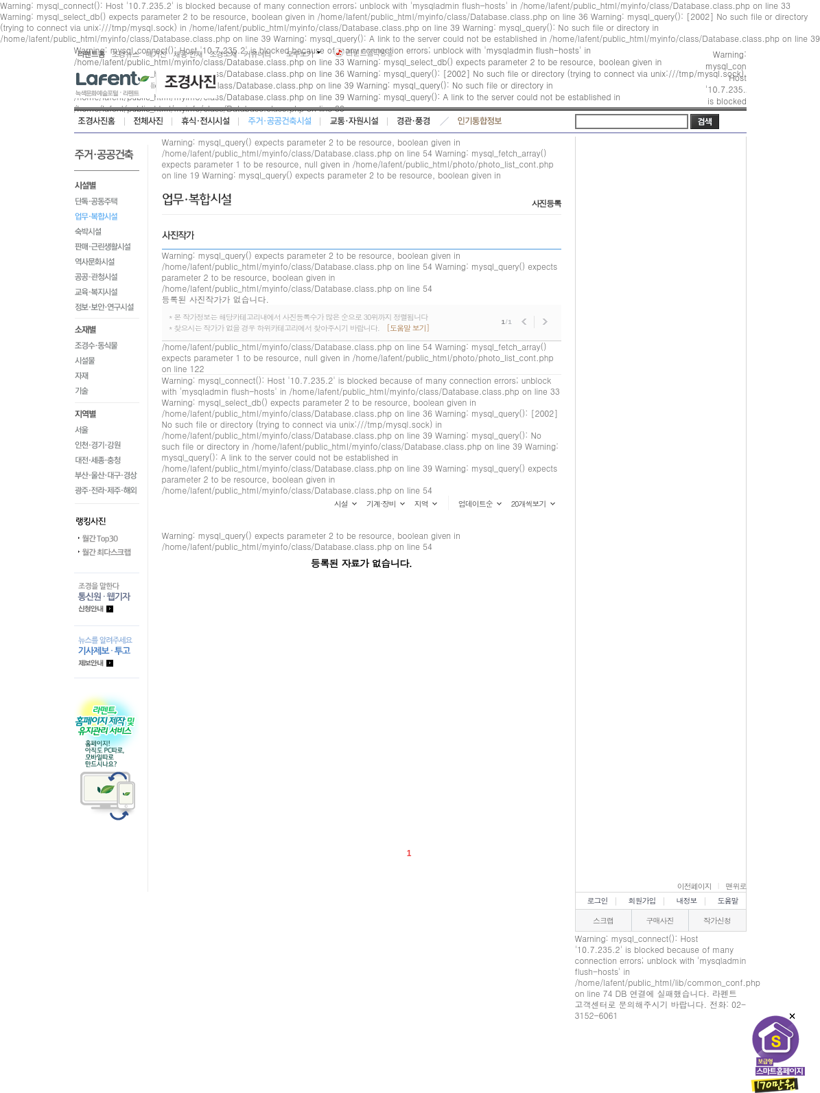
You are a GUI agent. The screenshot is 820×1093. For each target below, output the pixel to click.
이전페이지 (694, 886)
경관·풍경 (413, 121)
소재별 (106, 328)
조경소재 (223, 54)
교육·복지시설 (106, 291)
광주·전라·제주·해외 (106, 493)
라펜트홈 (91, 54)
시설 (341, 503)
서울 (106, 430)
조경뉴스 (125, 54)
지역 (421, 503)
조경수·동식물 (106, 346)
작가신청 (717, 920)
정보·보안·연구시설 (106, 309)
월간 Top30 (106, 539)
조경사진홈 (99, 121)
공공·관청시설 (106, 276)
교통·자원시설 (354, 121)
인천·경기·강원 (106, 445)
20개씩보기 (528, 503)
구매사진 (660, 920)
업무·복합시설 (106, 216)
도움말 (728, 900)
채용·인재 (188, 54)
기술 (106, 394)
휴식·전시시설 (205, 121)
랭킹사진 (106, 517)
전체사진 (148, 121)
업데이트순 (475, 503)
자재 (106, 376)
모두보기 (300, 54)
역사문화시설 (106, 261)
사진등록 (546, 203)
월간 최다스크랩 (106, 553)
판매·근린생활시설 (106, 246)
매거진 (156, 54)
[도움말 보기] (407, 328)
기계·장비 (381, 503)
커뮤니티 (257, 54)
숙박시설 (106, 231)
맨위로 (736, 886)
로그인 (597, 900)
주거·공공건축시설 (279, 121)
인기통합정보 (480, 121)
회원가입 (642, 900)
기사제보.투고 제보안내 (106, 651)
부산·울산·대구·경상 (106, 475)
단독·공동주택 (106, 201)
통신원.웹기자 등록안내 (106, 599)
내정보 (687, 900)
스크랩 (603, 920)
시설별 (106, 184)
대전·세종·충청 (106, 460)
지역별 (106, 413)
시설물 (106, 361)
